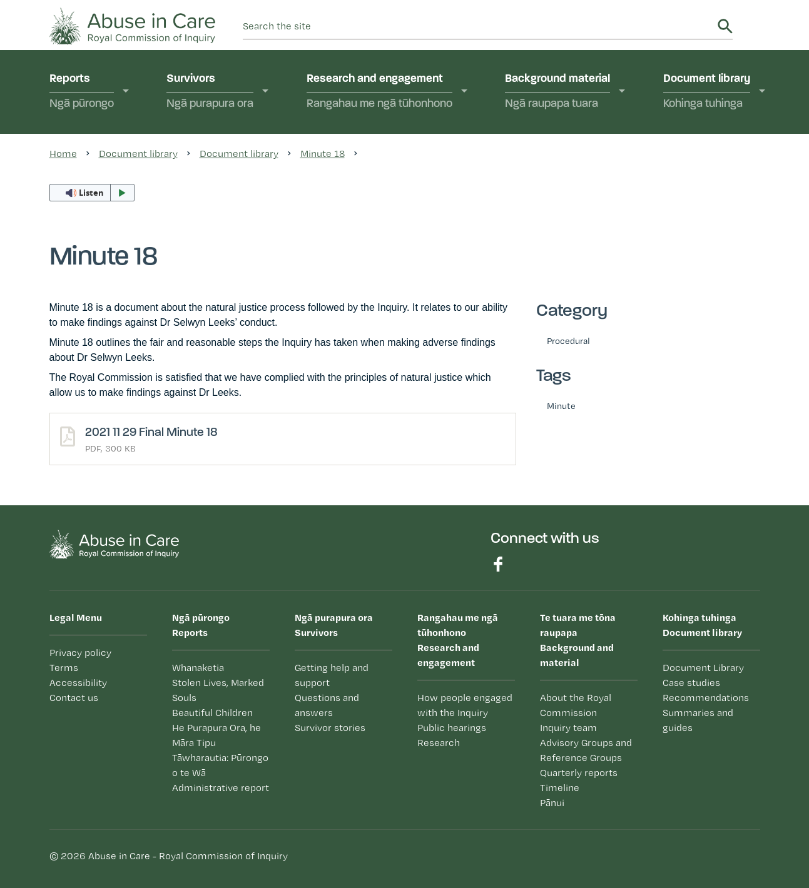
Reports (81, 92)
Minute (561, 405)
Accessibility (78, 683)
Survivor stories (330, 728)
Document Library (703, 668)
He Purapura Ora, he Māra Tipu (216, 735)
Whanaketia (198, 668)
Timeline (559, 788)
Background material (557, 92)
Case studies (691, 683)
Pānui (552, 803)
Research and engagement (379, 92)
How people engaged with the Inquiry (464, 705)
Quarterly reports (579, 773)
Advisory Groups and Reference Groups (586, 750)
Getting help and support (332, 675)
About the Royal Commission (575, 705)
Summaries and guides (698, 720)
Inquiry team (568, 728)
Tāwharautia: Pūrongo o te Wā (220, 765)
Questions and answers (327, 705)
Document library (706, 92)
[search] (478, 26)
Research (438, 743)
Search (725, 26)
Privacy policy (80, 652)
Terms (63, 668)
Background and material (589, 639)
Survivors (209, 92)
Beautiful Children (212, 713)
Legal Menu (75, 617)
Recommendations (706, 698)
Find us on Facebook (498, 564)
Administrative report (220, 788)
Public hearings (451, 728)
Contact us (73, 698)
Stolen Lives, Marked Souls (218, 690)
